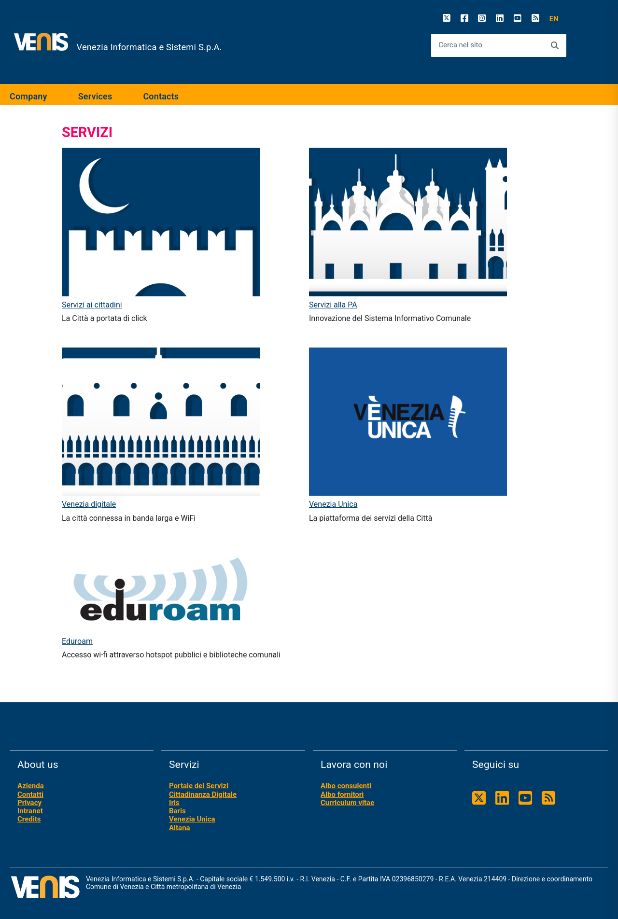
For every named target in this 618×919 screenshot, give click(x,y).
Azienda (30, 785)
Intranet (30, 811)
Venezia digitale (89, 504)
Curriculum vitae (347, 802)
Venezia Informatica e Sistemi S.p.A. (149, 47)
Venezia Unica (333, 504)
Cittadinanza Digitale (203, 794)
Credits (29, 819)
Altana (179, 827)
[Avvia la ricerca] (554, 45)
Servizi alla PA (333, 304)
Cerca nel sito (460, 45)
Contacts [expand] (161, 96)
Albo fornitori (342, 794)
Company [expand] (28, 96)
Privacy (29, 802)
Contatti (30, 794)
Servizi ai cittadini (92, 304)
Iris (174, 802)
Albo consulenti (346, 785)
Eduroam (77, 641)
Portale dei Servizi (198, 785)
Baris (177, 811)
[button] (554, 19)
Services (95, 96)
